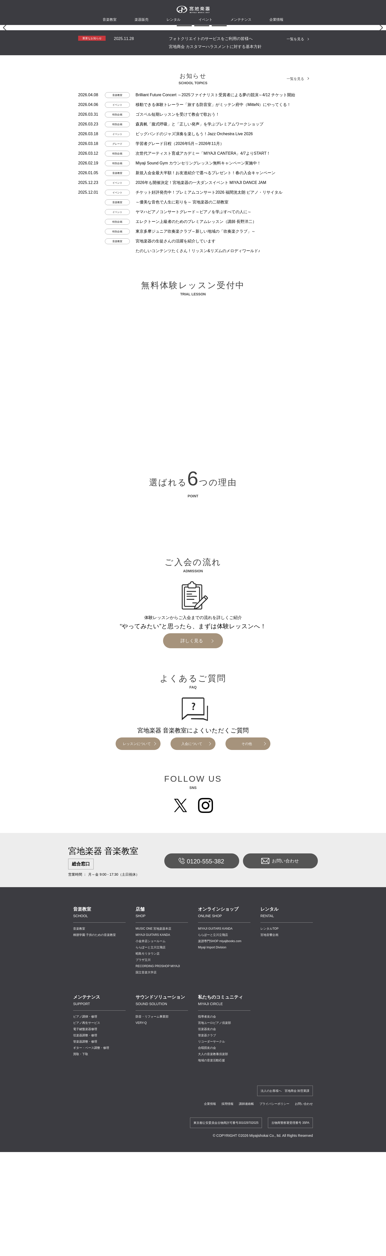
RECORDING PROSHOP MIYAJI (158, 1154)
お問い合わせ (280, 1049)
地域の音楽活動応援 (211, 1248)
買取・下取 (80, 1242)
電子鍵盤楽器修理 (85, 1217)
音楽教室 (79, 1116)
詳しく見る (192, 828)
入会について (191, 932)
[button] (166, 213)
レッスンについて (137, 932)
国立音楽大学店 (146, 1160)
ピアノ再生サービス (86, 1211)
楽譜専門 (219, 1129)
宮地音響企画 (269, 1123)
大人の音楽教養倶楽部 (213, 1242)
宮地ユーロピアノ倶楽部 (214, 1211)
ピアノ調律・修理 (85, 1204)
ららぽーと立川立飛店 (151, 1135)
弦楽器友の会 (207, 1217)
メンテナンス (240, 19)
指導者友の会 (207, 1204)
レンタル (174, 19)
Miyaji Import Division (212, 1135)
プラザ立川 (143, 1148)
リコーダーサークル (211, 1229)
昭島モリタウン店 (148, 1141)
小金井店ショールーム (151, 1129)
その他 (246, 932)
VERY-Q (141, 1211)
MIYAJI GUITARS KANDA (153, 1123)
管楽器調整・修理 (85, 1229)
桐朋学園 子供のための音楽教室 (94, 1123)
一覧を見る (295, 227)
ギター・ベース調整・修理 (91, 1236)
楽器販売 (142, 19)
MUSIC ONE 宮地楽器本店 (153, 1116)
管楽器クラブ (207, 1223)
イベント (205, 19)
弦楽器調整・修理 (85, 1223)
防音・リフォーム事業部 (152, 1204)
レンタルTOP (269, 1116)
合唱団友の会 (207, 1236)
